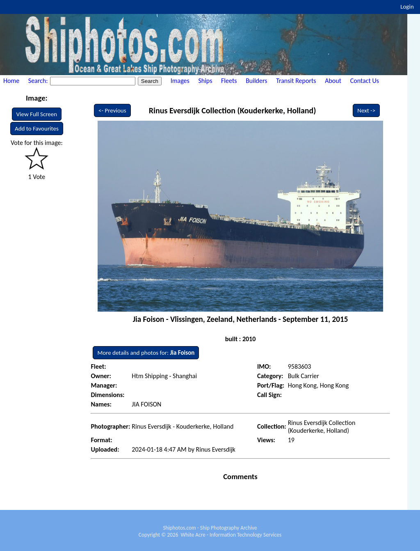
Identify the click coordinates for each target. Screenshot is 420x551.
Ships (205, 81)
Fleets (229, 81)
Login (407, 6)
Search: (38, 81)
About (333, 81)
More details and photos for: (145, 352)
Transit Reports (296, 81)
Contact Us (364, 81)
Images (180, 81)
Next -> (366, 110)
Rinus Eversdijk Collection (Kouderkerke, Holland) (232, 110)
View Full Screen (36, 114)
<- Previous (112, 110)
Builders (256, 81)
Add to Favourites (37, 128)
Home (11, 81)
